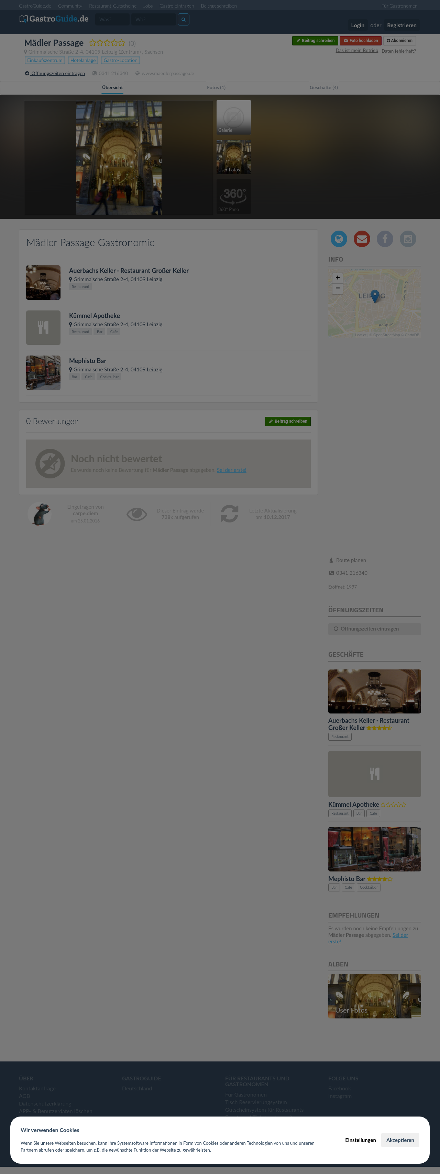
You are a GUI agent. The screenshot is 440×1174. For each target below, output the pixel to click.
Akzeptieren (400, 1140)
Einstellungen (360, 1140)
